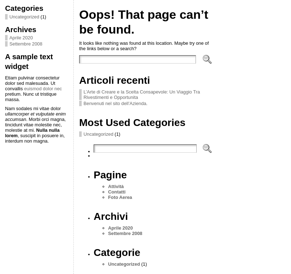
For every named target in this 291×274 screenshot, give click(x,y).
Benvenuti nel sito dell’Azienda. (115, 103)
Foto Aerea (120, 197)
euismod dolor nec (43, 88)
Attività (116, 186)
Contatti (116, 192)
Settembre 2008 (25, 44)
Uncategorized (24, 16)
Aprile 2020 (21, 37)
